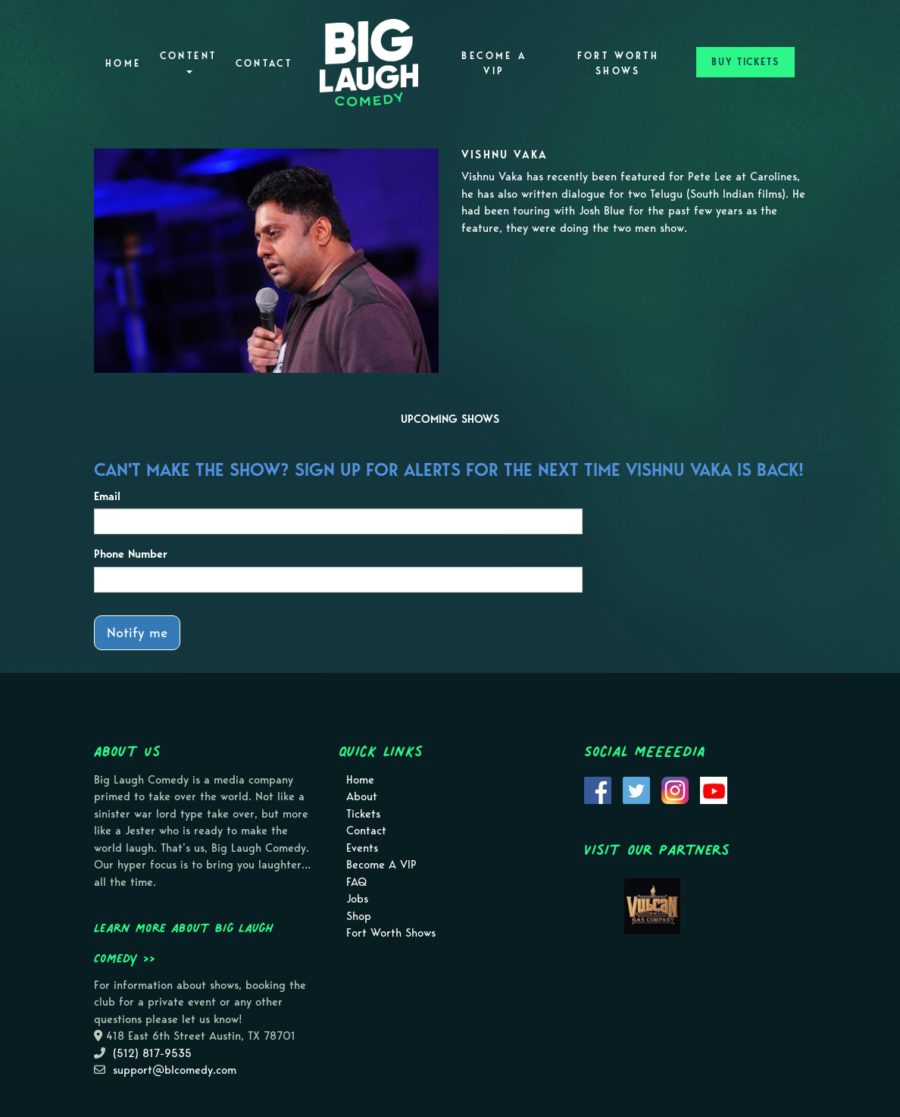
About (361, 796)
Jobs (357, 899)
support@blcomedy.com (174, 1070)
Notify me (137, 632)
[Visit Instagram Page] (675, 789)
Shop (358, 916)
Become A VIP (494, 63)
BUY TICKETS (745, 61)
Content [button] (188, 62)
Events (362, 848)
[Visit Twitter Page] (636, 789)
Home (123, 63)
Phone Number (130, 554)
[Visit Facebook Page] (597, 789)
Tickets (363, 814)
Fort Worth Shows (618, 63)
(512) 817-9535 (152, 1053)
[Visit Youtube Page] (713, 789)
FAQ (356, 882)
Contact (264, 63)
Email (107, 496)
